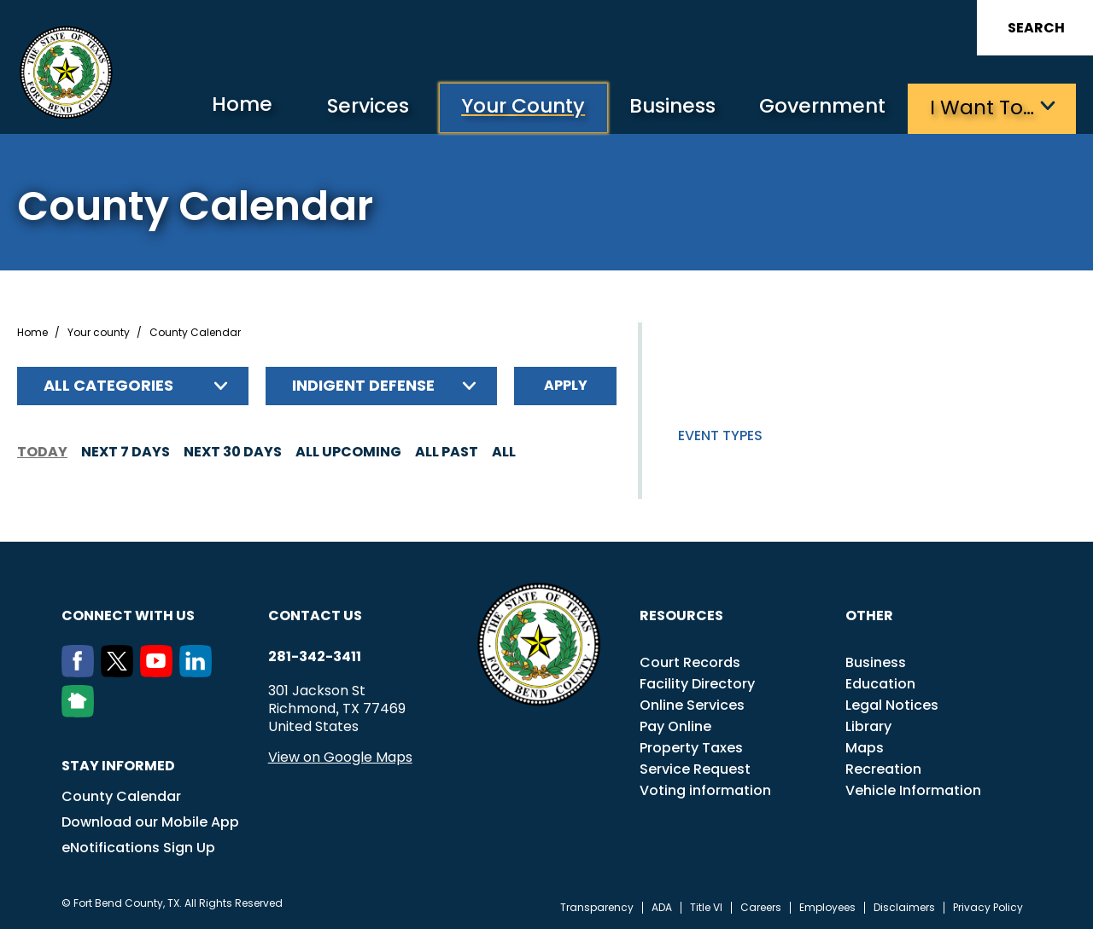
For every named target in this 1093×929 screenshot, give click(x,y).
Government (820, 107)
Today (42, 451)
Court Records (690, 661)
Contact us (315, 614)
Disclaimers (904, 907)
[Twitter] (120, 671)
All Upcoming (348, 451)
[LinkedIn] (199, 671)
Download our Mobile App (150, 821)
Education (880, 683)
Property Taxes (691, 747)
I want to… (981, 107)
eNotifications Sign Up (138, 846)
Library (868, 725)
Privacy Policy (988, 907)
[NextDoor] (81, 711)
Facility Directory (697, 683)
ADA (662, 907)
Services (353, 107)
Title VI (706, 907)
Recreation (883, 768)
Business (666, 107)
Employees (827, 907)
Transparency (597, 907)
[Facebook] (81, 671)
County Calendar (121, 795)
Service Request (695, 768)
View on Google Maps (340, 756)
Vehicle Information (913, 789)
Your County (512, 107)
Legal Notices (891, 704)
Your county (98, 332)
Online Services (692, 704)
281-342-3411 (314, 656)
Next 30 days (233, 451)
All (504, 451)
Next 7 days (125, 451)
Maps (864, 747)
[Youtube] (159, 671)
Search (1036, 28)
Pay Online (675, 725)
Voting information (705, 789)
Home (225, 106)
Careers (760, 907)
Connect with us (128, 614)
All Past (446, 451)
